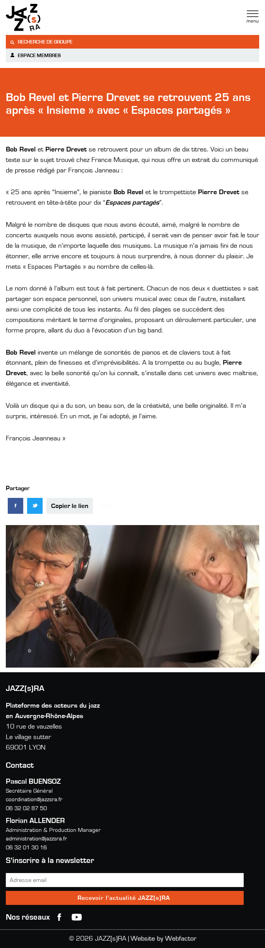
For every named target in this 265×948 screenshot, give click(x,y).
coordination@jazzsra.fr (34, 799)
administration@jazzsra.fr (36, 839)
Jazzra (54, 17)
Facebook (59, 917)
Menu (252, 16)
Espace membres (35, 55)
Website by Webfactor (163, 938)
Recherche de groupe (41, 42)
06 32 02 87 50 (26, 808)
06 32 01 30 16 (26, 848)
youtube (76, 917)
